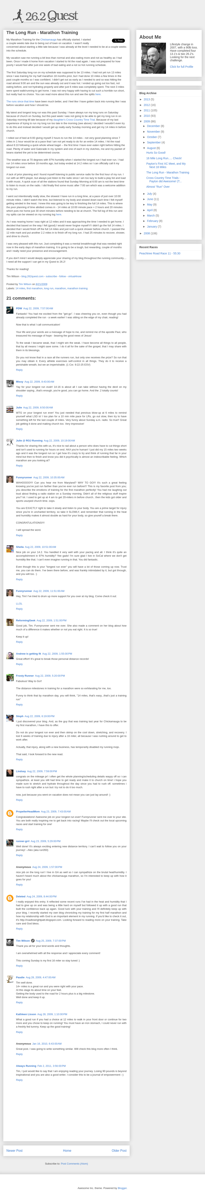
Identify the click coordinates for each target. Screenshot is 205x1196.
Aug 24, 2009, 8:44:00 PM (41, 896)
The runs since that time (20, 101)
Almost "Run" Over (158, 186)
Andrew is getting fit (28, 653)
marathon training (77, 288)
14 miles (20, 288)
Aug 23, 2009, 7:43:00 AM (56, 811)
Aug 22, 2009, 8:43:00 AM (39, 381)
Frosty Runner (25, 675)
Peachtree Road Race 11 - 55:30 (159, 253)
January (152, 226)
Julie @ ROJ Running (29, 440)
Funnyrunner (24, 477)
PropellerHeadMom (28, 811)
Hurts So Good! (156, 152)
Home (67, 1150)
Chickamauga (48, 39)
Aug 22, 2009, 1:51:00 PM (51, 620)
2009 (147, 121)
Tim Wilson (23, 940)
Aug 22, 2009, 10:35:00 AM (48, 477)
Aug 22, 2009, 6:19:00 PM (39, 716)
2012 (147, 105)
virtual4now (74, 276)
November (154, 131)
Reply (19, 369)
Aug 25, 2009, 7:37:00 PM (51, 940)
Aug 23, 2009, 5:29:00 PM (45, 841)
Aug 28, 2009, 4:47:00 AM (41, 977)
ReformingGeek (25, 620)
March (151, 215)
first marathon (34, 288)
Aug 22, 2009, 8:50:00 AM (38, 407)
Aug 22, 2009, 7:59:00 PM (42, 771)
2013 (147, 99)
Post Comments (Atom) (74, 1163)
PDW (19, 308)
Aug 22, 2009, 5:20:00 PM (50, 675)
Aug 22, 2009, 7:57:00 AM (38, 308)
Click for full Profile (181, 66)
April (150, 210)
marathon (60, 288)
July (150, 193)
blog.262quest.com (32, 276)
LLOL (19, 603)
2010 (147, 115)
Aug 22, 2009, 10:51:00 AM (40, 546)
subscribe (51, 276)
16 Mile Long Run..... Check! (164, 158)
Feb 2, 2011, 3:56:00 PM (51, 1065)
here (97, 94)
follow (62, 276)
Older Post (119, 1150)
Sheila (20, 546)
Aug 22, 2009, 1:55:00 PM (57, 653)
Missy (19, 381)
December (154, 126)
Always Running (26, 1065)
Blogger (122, 1188)
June (150, 199)
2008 (147, 233)
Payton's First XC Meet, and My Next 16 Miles (166, 165)
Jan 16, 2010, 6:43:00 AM (46, 1043)
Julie (19, 407)
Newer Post (14, 1150)
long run (48, 288)
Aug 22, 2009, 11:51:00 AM (48, 590)
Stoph (19, 716)
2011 (147, 110)
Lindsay (21, 771)
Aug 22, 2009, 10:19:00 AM (59, 440)
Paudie (20, 977)
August (151, 148)
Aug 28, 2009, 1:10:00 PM (52, 1014)
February (153, 221)
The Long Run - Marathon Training (167, 172)
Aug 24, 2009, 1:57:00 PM (47, 867)
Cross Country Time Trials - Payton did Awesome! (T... (164, 179)
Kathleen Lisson (26, 1014)
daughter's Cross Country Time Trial (74, 119)
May (150, 204)
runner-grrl (22, 841)
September (154, 142)
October (152, 137)
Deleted (20, 896)
